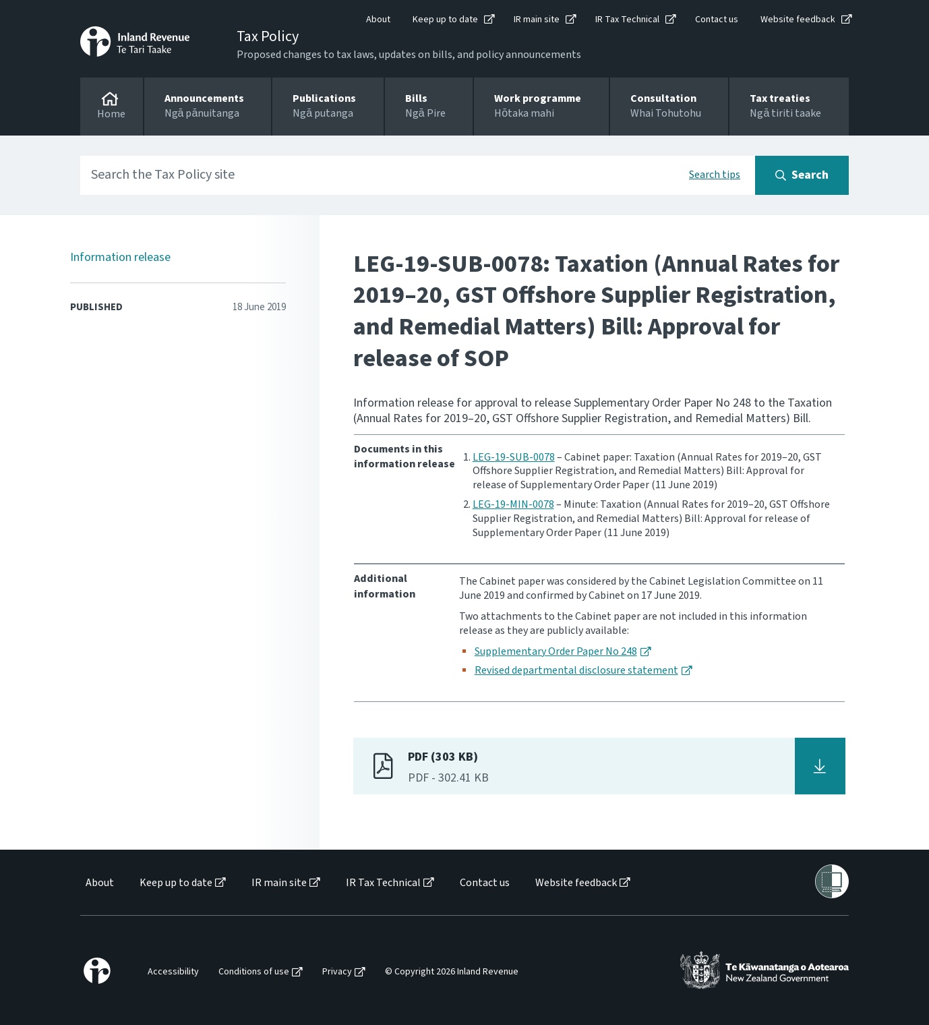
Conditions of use (253, 972)
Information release (120, 257)
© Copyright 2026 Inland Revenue (451, 972)
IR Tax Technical (627, 19)
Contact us (716, 19)
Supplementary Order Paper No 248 (556, 651)
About (378, 19)
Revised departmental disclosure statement (576, 670)
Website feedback (797, 19)
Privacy (337, 972)
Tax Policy (268, 36)
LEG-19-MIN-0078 (513, 504)
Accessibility (173, 972)
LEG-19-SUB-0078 (514, 457)
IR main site (537, 19)
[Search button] (802, 175)
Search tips (714, 174)
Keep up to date (445, 19)
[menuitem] (99, 883)
